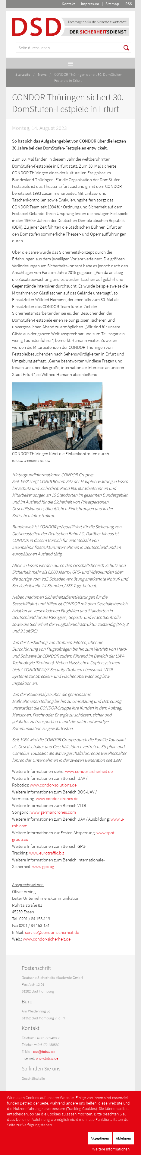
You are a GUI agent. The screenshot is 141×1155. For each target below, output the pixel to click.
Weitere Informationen (111, 1149)
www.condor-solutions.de (53, 785)
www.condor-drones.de (57, 798)
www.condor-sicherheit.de (89, 771)
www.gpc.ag (43, 866)
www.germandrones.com (53, 812)
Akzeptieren (100, 1138)
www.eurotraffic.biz (46, 853)
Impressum (90, 4)
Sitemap (112, 4)
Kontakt (68, 4)
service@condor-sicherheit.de (52, 932)
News (42, 74)
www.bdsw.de (47, 1058)
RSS (128, 4)
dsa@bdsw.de (44, 1051)
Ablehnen (123, 1138)
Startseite (22, 74)
